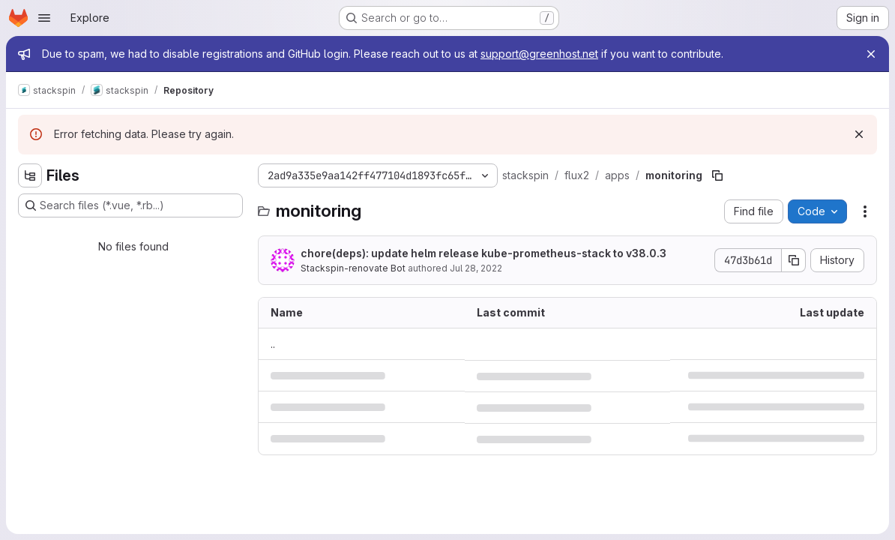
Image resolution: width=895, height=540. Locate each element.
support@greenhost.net (539, 53)
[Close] (871, 54)
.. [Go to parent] (273, 344)
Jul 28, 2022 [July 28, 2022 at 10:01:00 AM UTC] (476, 268)
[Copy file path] (717, 176)
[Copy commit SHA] (794, 260)
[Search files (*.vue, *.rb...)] (130, 206)
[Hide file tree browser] (30, 176)
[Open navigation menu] (44, 18)
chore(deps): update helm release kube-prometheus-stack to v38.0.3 (483, 253)
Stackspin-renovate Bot (353, 268)
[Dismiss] (859, 134)
